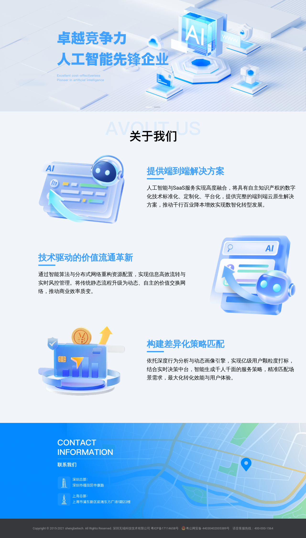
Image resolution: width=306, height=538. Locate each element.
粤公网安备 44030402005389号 (206, 528)
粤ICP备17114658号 (165, 528)
